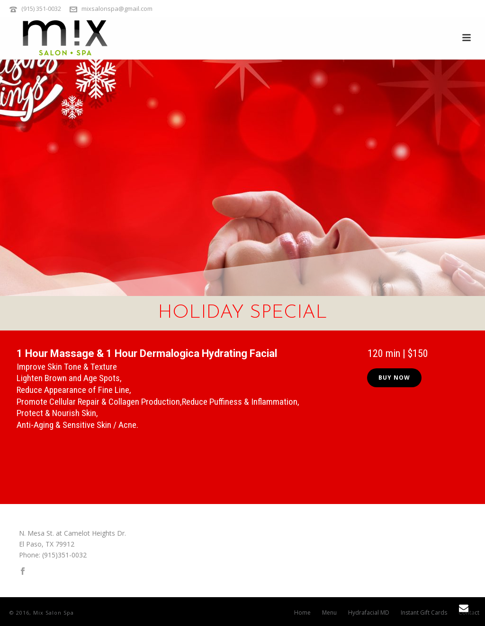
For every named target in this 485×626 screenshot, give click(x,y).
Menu (329, 613)
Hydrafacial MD (368, 613)
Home (302, 613)
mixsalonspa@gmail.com (117, 8)
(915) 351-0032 (41, 8)
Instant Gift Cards (424, 613)
